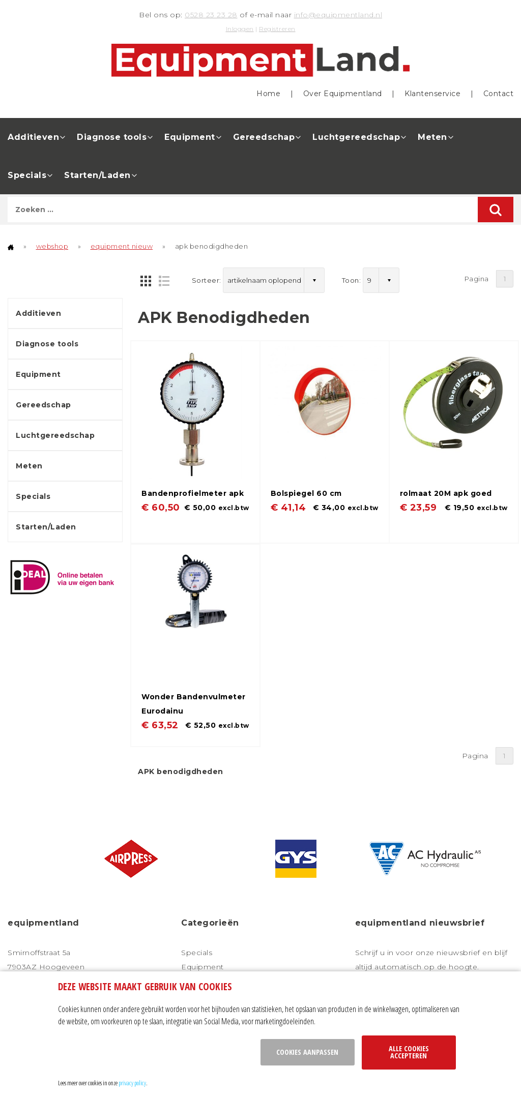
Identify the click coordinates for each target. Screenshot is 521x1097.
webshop (52, 246)
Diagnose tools (112, 137)
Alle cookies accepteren (409, 1052)
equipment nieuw (122, 246)
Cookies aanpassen (307, 1052)
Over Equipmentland (342, 93)
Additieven (33, 137)
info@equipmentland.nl (338, 14)
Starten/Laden (97, 175)
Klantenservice (432, 93)
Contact (498, 93)
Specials (27, 175)
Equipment (189, 137)
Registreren (277, 29)
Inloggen (240, 29)
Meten (432, 137)
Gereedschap (264, 137)
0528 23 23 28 (211, 14)
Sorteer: (206, 280)
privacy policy (132, 1082)
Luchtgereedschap (356, 137)
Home (268, 93)
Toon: (351, 280)
